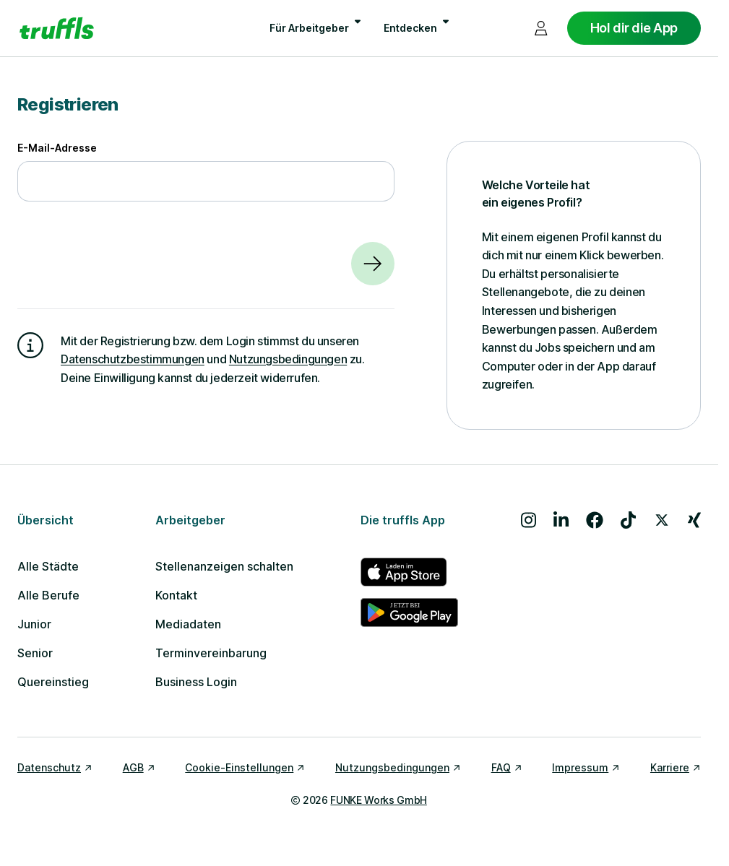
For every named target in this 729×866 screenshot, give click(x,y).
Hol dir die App (634, 27)
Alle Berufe (48, 595)
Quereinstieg (53, 682)
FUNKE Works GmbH (378, 800)
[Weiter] (372, 263)
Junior (34, 624)
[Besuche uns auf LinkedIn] (561, 520)
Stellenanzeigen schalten (224, 566)
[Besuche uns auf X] (661, 520)
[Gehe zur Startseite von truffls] (56, 28)
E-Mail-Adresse (57, 148)
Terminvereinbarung (211, 653)
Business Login (196, 682)
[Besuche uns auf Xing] (694, 520)
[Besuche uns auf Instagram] (528, 520)
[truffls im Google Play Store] (409, 612)
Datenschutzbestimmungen (132, 359)
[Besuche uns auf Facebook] (594, 520)
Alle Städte (48, 566)
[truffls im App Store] (409, 572)
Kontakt (176, 595)
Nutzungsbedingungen (288, 359)
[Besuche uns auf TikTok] (628, 520)
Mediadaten (188, 624)
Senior (35, 653)
